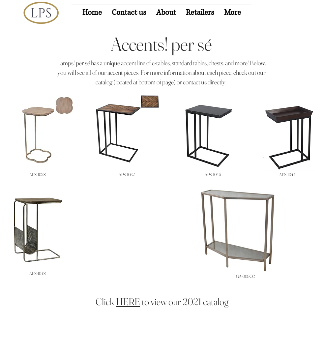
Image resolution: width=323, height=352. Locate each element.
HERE (128, 302)
